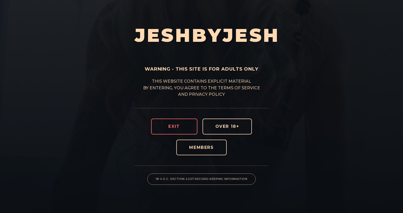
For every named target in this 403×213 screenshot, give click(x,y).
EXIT (174, 126)
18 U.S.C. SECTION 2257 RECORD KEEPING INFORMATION (202, 179)
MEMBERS (201, 147)
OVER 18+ (227, 126)
